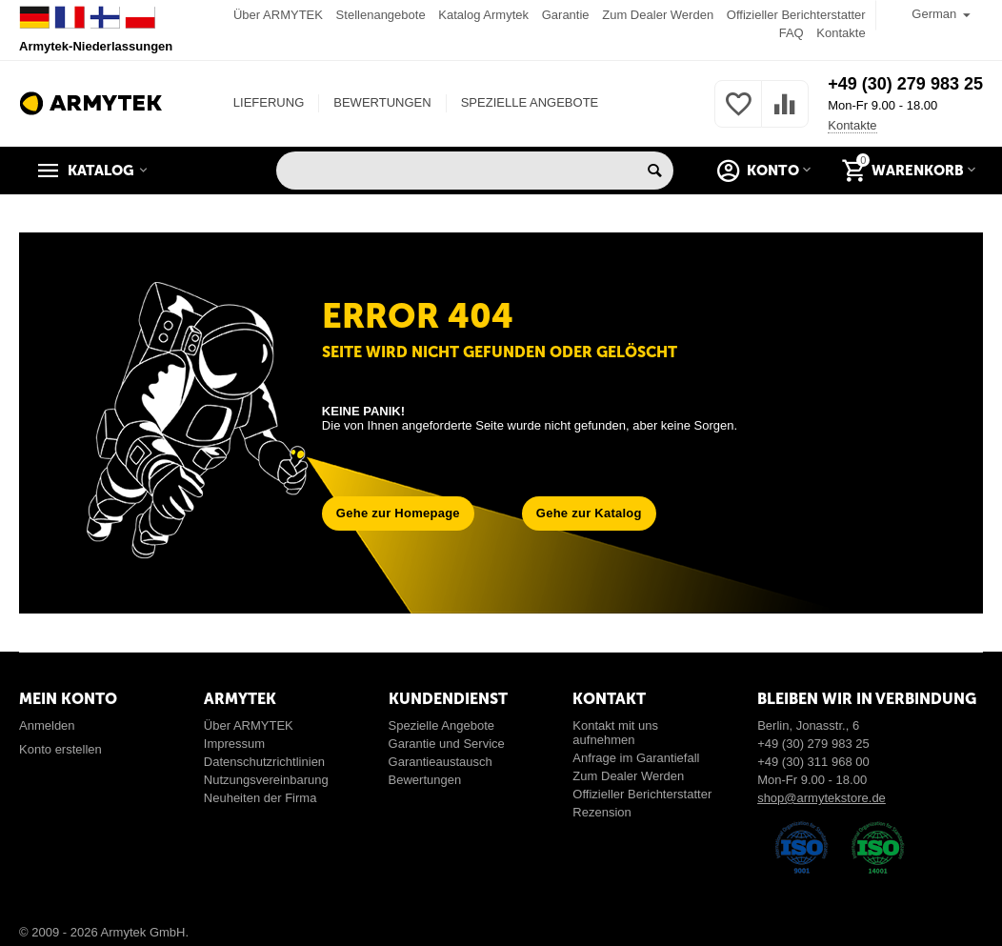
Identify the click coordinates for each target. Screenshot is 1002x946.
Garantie (566, 15)
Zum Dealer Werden (657, 15)
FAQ (791, 33)
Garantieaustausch (440, 762)
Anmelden (47, 725)
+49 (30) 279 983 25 (905, 83)
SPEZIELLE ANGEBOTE (530, 102)
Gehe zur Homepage (398, 513)
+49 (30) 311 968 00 (813, 762)
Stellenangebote (381, 15)
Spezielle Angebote (441, 725)
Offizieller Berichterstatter (796, 15)
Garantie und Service (447, 743)
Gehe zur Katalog (589, 513)
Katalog (101, 170)
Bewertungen (425, 780)
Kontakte (840, 33)
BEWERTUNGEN (382, 102)
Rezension (601, 812)
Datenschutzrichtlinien (264, 762)
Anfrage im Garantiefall (635, 758)
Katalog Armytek (483, 15)
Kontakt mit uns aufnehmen (615, 732)
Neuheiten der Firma (260, 798)
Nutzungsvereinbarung (266, 780)
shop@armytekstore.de (821, 798)
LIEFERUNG (268, 102)
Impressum (234, 743)
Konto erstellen (60, 749)
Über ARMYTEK (278, 15)
